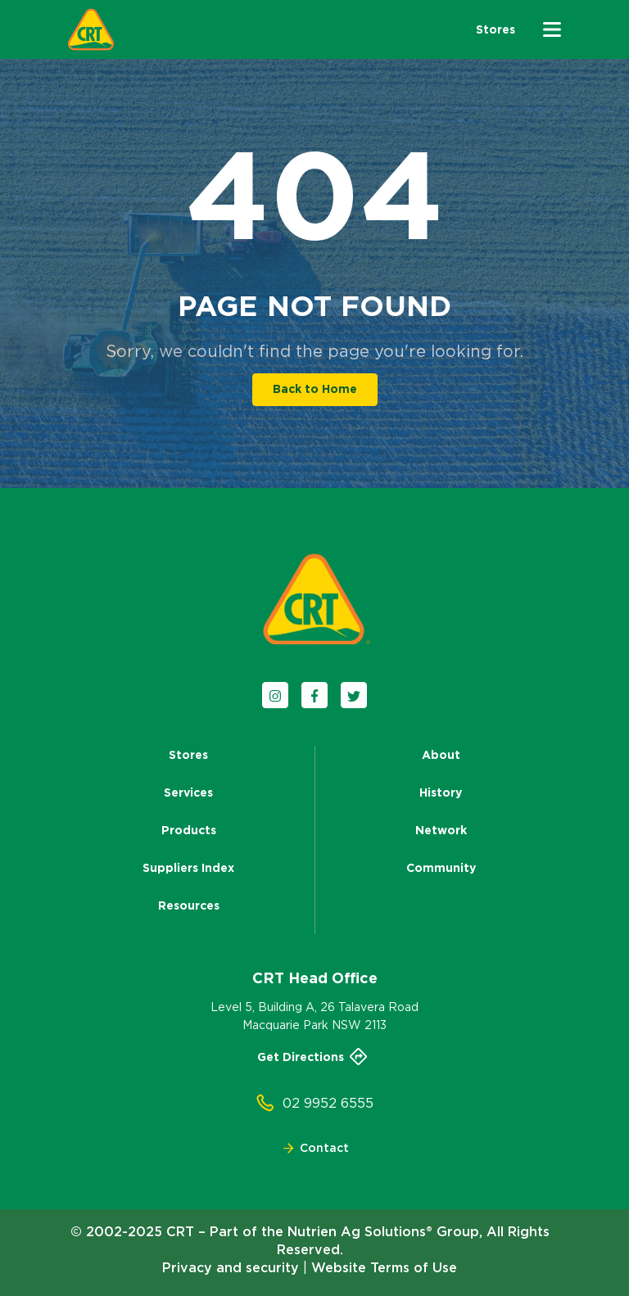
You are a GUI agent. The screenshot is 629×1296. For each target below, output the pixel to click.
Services (188, 792)
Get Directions (314, 1057)
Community (441, 867)
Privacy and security (230, 1267)
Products (188, 830)
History (440, 792)
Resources (188, 905)
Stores (188, 754)
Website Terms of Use (384, 1267)
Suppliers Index (188, 867)
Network (441, 830)
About (441, 754)
